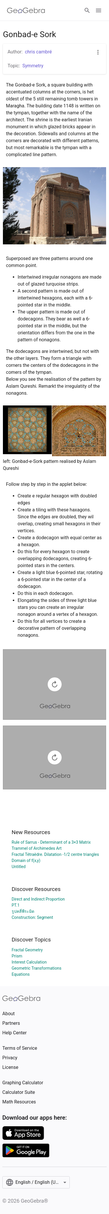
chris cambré (38, 52)
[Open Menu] (98, 10)
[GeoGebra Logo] (26, 10)
